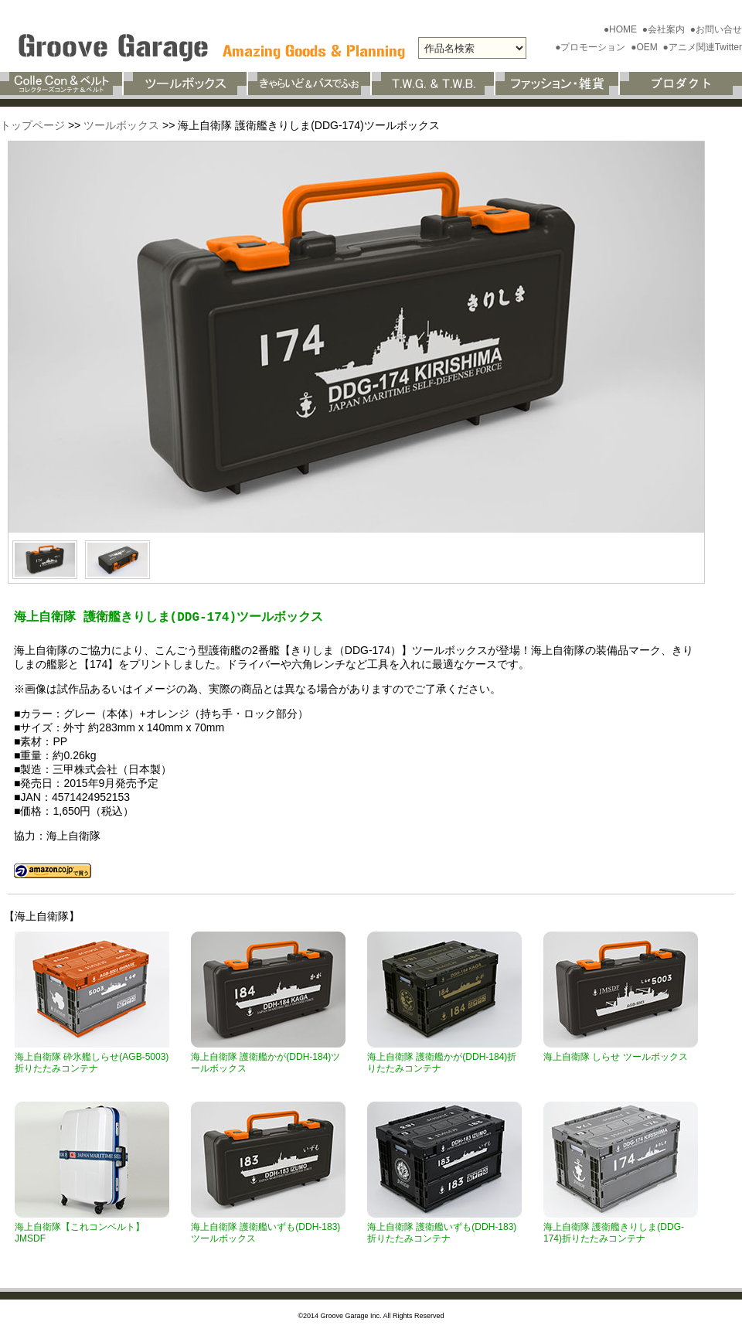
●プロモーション (591, 47)
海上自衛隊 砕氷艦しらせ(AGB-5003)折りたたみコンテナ (91, 1062)
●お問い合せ (716, 29)
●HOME (622, 29)
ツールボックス (121, 125)
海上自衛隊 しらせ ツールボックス (615, 1056)
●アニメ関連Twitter (702, 47)
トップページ (32, 125)
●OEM (645, 47)
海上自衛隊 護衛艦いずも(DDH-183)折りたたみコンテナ (441, 1232)
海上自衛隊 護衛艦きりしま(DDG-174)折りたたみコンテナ (613, 1232)
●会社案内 (665, 29)
